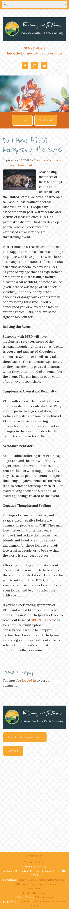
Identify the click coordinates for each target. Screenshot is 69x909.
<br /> (34, 800)
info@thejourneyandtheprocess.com (34, 53)
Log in (34, 905)
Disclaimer (34, 888)
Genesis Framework (43, 901)
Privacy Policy (34, 855)
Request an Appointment (25, 737)
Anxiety (22, 879)
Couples (60, 879)
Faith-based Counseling (28, 884)
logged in (29, 680)
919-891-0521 (34, 48)
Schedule (22, 120)
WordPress (62, 901)
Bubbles (25, 901)
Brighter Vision (44, 897)
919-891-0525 (41, 620)
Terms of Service (34, 862)
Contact (13, 751)
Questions (45, 120)
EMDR (32, 879)
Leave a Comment (19, 165)
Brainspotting (45, 879)
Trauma (51, 884)
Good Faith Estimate (34, 893)
